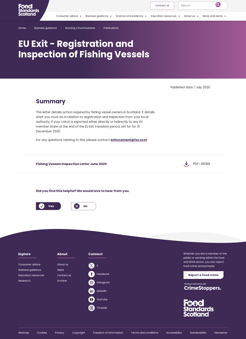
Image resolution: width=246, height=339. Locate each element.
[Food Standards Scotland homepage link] (28, 10)
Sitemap (23, 333)
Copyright (78, 333)
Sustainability (198, 333)
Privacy (59, 333)
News (60, 270)
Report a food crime (203, 275)
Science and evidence (129, 16)
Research (24, 281)
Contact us (162, 5)
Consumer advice (67, 16)
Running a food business (80, 28)
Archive (62, 281)
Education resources (164, 16)
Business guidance (97, 16)
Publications (111, 28)
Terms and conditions (144, 333)
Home (22, 28)
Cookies (42, 333)
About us (189, 16)
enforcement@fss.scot (129, 140)
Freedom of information (108, 333)
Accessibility (174, 333)
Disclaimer (221, 333)
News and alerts (213, 16)
